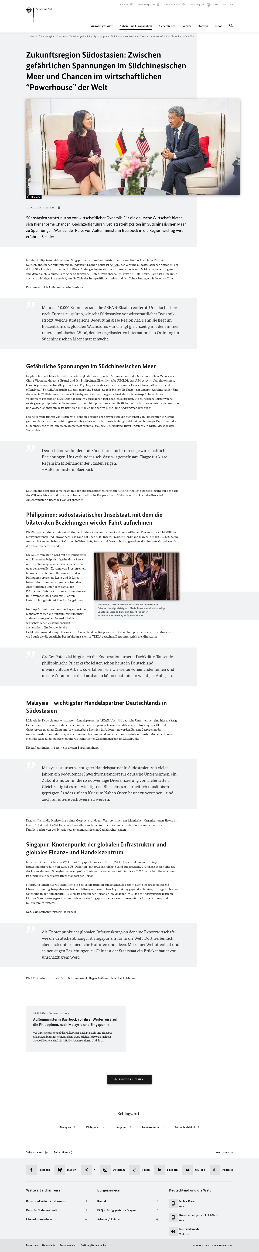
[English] (224, 4)
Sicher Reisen (167, 26)
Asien (33, 36)
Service (186, 26)
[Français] (231, 4)
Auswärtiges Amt (102, 26)
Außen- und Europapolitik (136, 26)
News (218, 26)
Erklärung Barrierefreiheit (94, 1245)
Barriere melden (68, 1245)
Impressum (32, 1245)
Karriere (203, 26)
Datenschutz (48, 1245)
